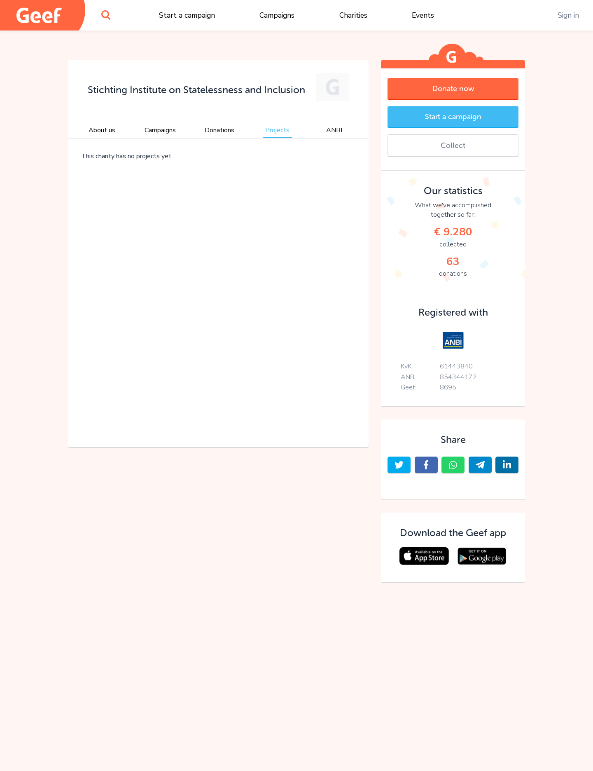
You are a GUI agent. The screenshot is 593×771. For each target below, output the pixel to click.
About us (102, 130)
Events (423, 15)
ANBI (334, 130)
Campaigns (276, 15)
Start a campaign (187, 15)
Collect (453, 145)
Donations (219, 130)
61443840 (456, 366)
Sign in (568, 15)
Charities (353, 15)
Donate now (453, 88)
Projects (277, 130)
